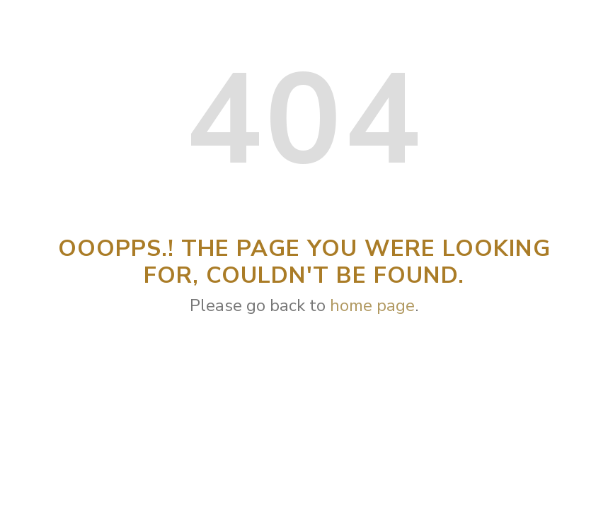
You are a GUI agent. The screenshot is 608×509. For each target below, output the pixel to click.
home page (372, 305)
